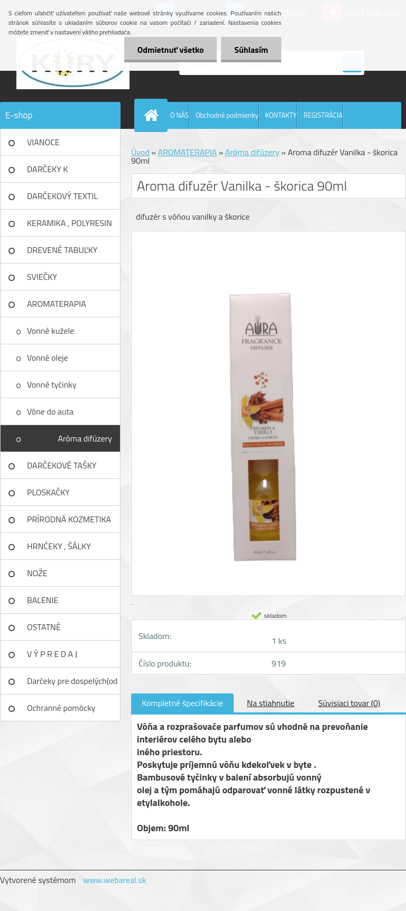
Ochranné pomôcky (61, 707)
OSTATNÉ (44, 627)
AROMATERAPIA (56, 303)
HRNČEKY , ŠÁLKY (59, 546)
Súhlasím (251, 49)
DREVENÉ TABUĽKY (62, 249)
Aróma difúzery (85, 438)
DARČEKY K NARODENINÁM (55, 173)
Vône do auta (50, 411)
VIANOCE (43, 142)
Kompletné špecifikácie (182, 703)
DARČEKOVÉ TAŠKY (61, 465)
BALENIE (42, 600)
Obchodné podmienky (227, 115)
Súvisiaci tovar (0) (349, 703)
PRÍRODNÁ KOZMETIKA (69, 519)
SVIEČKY (42, 276)
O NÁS (179, 115)
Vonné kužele (50, 330)
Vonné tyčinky (52, 384)
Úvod (140, 152)
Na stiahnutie (270, 703)
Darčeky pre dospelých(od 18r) (72, 684)
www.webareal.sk (114, 880)
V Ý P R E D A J (52, 653)
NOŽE (37, 573)
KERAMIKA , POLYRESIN (69, 223)
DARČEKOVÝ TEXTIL (62, 196)
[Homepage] (153, 115)
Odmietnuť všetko (170, 49)
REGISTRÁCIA (323, 115)
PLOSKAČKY (48, 492)
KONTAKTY (281, 115)
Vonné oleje (47, 357)
